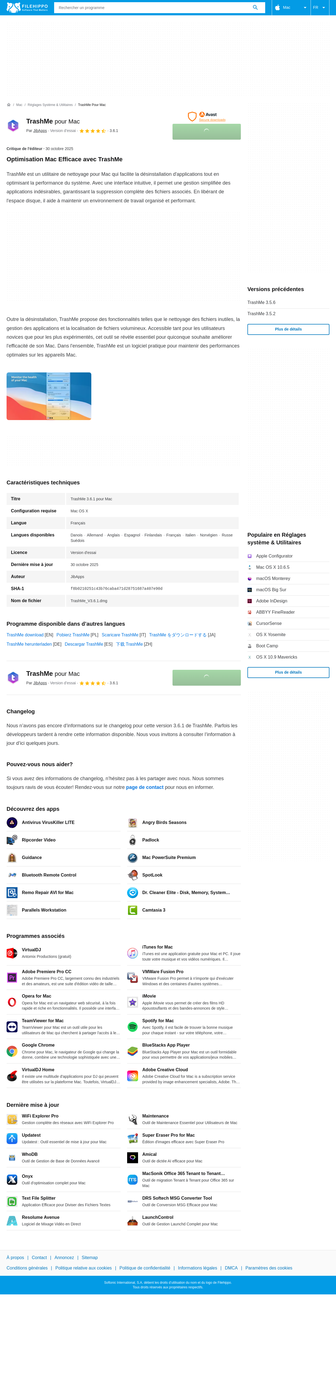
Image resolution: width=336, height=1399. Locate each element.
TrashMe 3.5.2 (261, 313)
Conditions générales (27, 1268)
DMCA (231, 1268)
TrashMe (53, 121)
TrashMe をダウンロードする (178, 635)
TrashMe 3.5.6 (261, 302)
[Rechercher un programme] (255, 7)
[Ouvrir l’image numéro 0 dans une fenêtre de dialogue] (49, 396)
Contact (39, 1257)
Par (36, 130)
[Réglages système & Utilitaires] (50, 105)
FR (320, 7)
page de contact (144, 787)
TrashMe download (25, 635)
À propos (15, 1257)
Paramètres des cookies (269, 1268)
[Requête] (159, 7)
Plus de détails (288, 329)
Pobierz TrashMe (73, 635)
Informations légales (197, 1268)
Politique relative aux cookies (83, 1268)
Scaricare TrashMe (120, 635)
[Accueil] (9, 104)
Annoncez (64, 1257)
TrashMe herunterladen (29, 644)
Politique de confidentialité (144, 1268)
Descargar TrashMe (84, 644)
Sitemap (90, 1257)
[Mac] (19, 105)
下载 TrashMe (129, 644)
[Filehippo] (27, 7)
